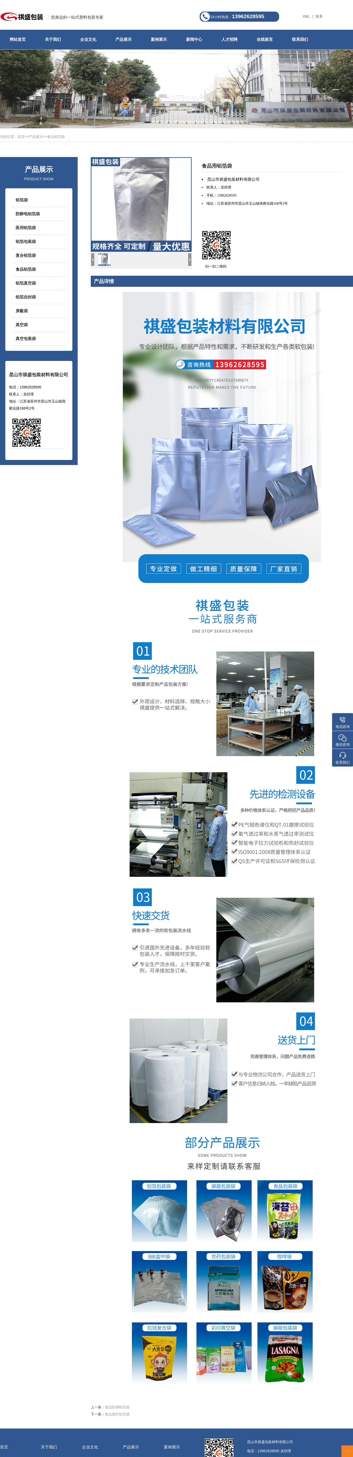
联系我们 (300, 39)
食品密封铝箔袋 (117, 1414)
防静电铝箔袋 (28, 214)
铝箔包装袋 (26, 241)
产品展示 (123, 39)
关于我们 (53, 39)
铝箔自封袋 (26, 297)
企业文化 (88, 39)
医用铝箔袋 (26, 228)
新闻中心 (194, 39)
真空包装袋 (26, 338)
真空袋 (22, 325)
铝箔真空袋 (26, 283)
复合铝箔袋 (26, 255)
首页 (21, 137)
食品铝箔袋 (56, 137)
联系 (319, 16)
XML (306, 16)
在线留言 (265, 39)
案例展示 (159, 39)
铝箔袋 (22, 200)
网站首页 (18, 39)
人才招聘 (229, 39)
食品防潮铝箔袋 (117, 1407)
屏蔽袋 (22, 311)
